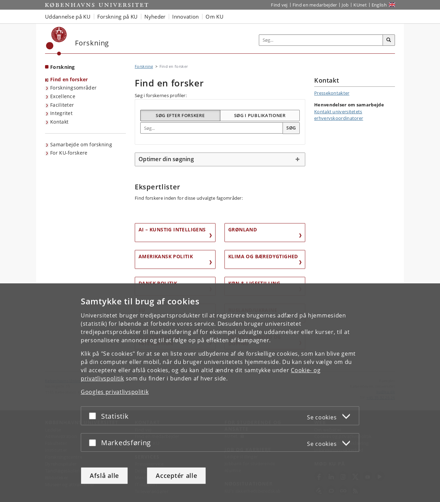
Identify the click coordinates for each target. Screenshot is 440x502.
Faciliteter (62, 105)
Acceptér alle (176, 475)
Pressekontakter (332, 93)
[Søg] (389, 40)
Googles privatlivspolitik (115, 392)
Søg (291, 128)
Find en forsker (69, 79)
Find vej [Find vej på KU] (279, 5)
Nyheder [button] (154, 16)
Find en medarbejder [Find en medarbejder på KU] (315, 5)
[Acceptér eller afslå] (94, 415)
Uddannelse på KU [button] (67, 16)
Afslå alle (104, 475)
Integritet (61, 113)
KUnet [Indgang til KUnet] (360, 5)
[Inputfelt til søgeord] (321, 40)
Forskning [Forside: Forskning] (62, 67)
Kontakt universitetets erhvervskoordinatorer (338, 115)
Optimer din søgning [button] (166, 159)
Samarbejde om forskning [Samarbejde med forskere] (81, 144)
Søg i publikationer (260, 115)
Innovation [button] (185, 16)
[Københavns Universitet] (56, 41)
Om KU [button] (214, 16)
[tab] (220, 159)
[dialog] (220, 392)
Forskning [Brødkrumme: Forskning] (144, 66)
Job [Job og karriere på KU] (345, 5)
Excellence (62, 96)
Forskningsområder (73, 87)
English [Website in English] (379, 5)
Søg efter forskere (180, 115)
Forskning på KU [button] (117, 16)
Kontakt (59, 121)
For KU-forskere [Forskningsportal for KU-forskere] (69, 152)
